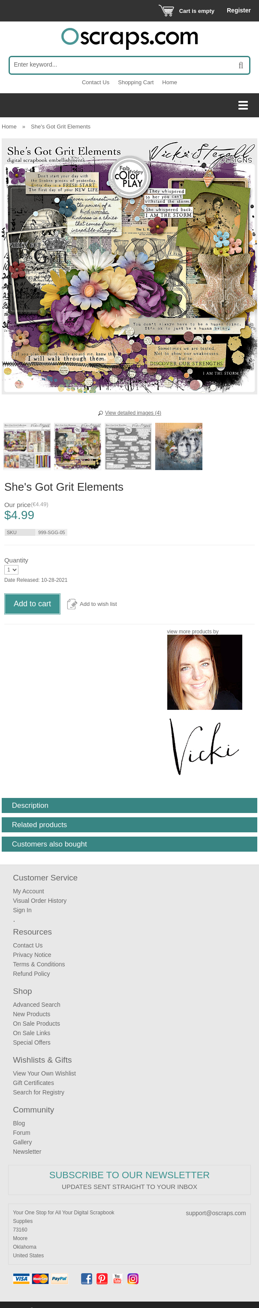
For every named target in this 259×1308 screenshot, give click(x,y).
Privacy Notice (32, 954)
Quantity (16, 560)
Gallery (22, 1142)
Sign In (22, 910)
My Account (28, 891)
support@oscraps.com (216, 1213)
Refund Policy (31, 973)
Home (169, 82)
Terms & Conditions (39, 964)
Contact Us (95, 82)
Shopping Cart (136, 82)
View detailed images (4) (133, 413)
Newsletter (27, 1151)
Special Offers (32, 1042)
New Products (31, 1014)
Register (239, 10)
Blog (19, 1123)
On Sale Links (31, 1033)
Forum (21, 1132)
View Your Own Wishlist (44, 1073)
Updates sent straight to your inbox (129, 1186)
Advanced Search (36, 1004)
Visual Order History (39, 900)
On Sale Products (36, 1023)
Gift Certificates (33, 1082)
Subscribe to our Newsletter (129, 1175)
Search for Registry (38, 1092)
